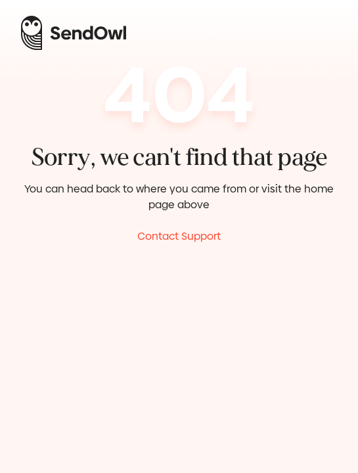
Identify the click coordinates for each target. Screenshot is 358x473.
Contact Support (179, 236)
